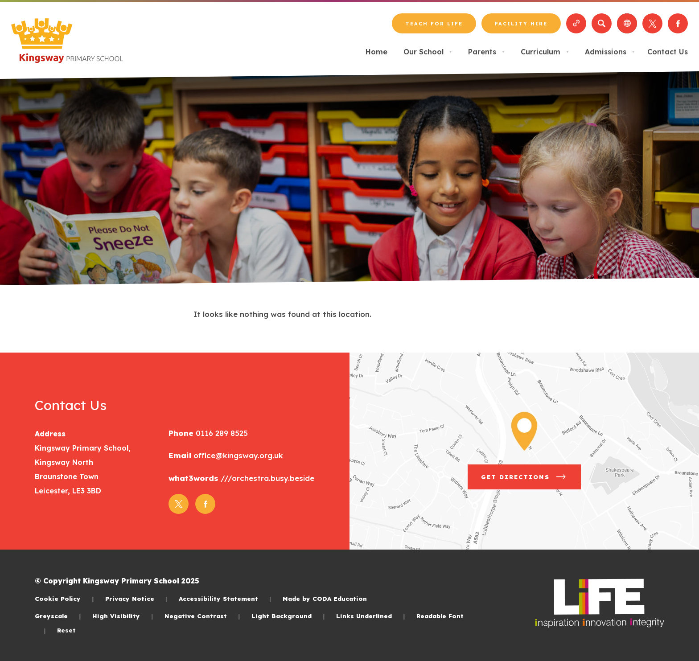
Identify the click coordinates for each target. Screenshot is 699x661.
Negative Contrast (202, 616)
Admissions (610, 51)
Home (376, 51)
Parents (486, 51)
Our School (427, 51)
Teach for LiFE (434, 24)
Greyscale (58, 616)
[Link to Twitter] (652, 23)
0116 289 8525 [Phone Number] (220, 433)
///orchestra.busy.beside (266, 478)
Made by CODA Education (325, 598)
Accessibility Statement (225, 598)
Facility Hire (521, 24)
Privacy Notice (136, 598)
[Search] (602, 23)
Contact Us (667, 51)
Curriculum (545, 51)
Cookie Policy (64, 598)
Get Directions (524, 476)
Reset (66, 630)
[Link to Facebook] (678, 23)
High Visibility (122, 616)
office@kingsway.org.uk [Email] (237, 455)
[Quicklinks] (576, 23)
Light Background (288, 616)
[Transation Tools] (627, 23)
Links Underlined (370, 616)
